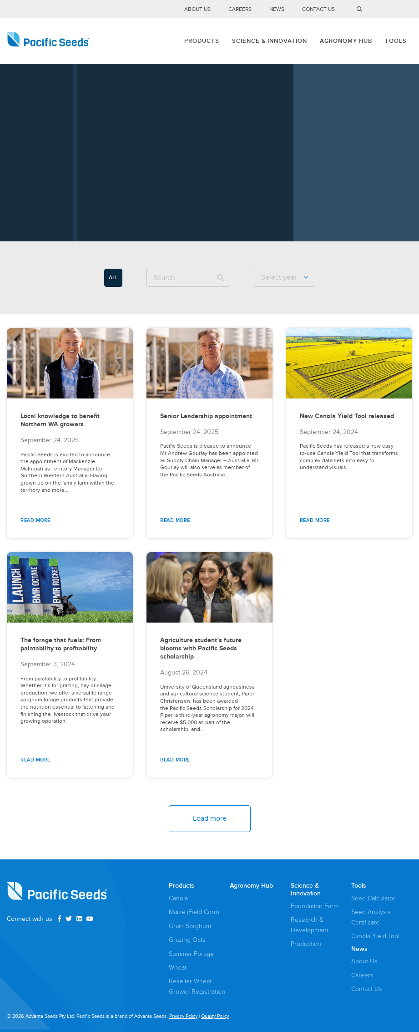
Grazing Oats (187, 940)
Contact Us (318, 9)
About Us (197, 9)
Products (201, 41)
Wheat (178, 967)
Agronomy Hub (346, 41)
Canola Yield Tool (375, 936)
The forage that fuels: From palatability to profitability (60, 644)
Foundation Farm (314, 906)
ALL (113, 277)
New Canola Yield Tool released (347, 416)
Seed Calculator (373, 898)
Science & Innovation (269, 41)
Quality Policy (215, 1016)
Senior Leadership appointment (206, 416)
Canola (178, 898)
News (276, 9)
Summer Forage (191, 954)
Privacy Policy (183, 1016)
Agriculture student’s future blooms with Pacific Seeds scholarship (201, 648)
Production (306, 944)
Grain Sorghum (190, 926)
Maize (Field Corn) (194, 912)
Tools (396, 41)
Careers (240, 9)
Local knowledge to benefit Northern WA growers (60, 420)
